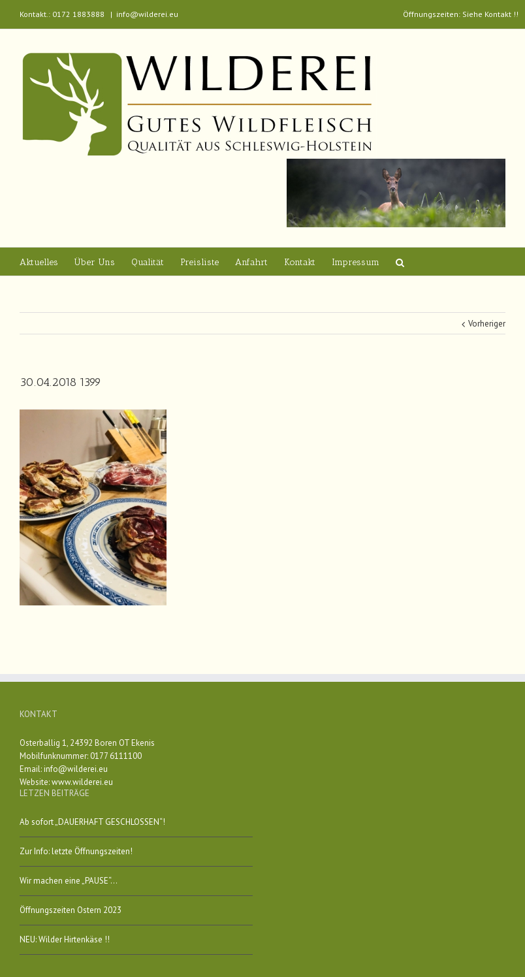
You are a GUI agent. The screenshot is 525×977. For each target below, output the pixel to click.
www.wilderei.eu (82, 782)
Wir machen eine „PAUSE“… (69, 880)
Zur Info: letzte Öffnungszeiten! (76, 851)
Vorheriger (486, 323)
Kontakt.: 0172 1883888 (62, 14)
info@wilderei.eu (147, 14)
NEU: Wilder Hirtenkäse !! (65, 939)
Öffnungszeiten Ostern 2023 (70, 910)
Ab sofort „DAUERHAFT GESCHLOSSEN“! (92, 821)
